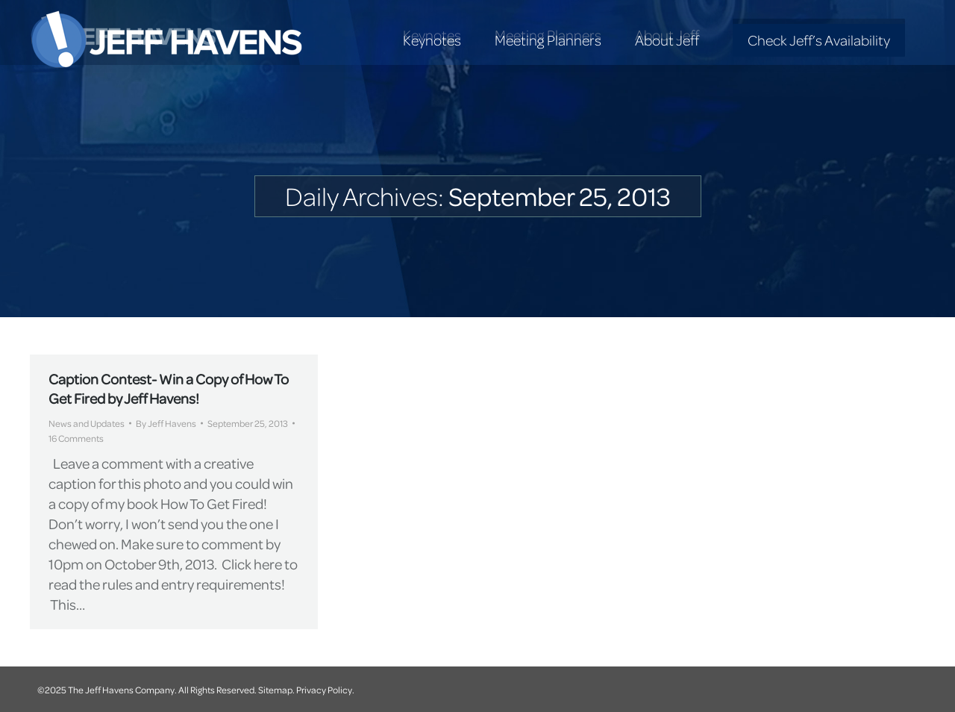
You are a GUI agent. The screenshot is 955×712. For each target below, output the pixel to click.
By (166, 423)
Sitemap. (276, 689)
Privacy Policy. (325, 689)
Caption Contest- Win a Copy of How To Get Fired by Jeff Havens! (168, 388)
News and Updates (86, 423)
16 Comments (76, 438)
